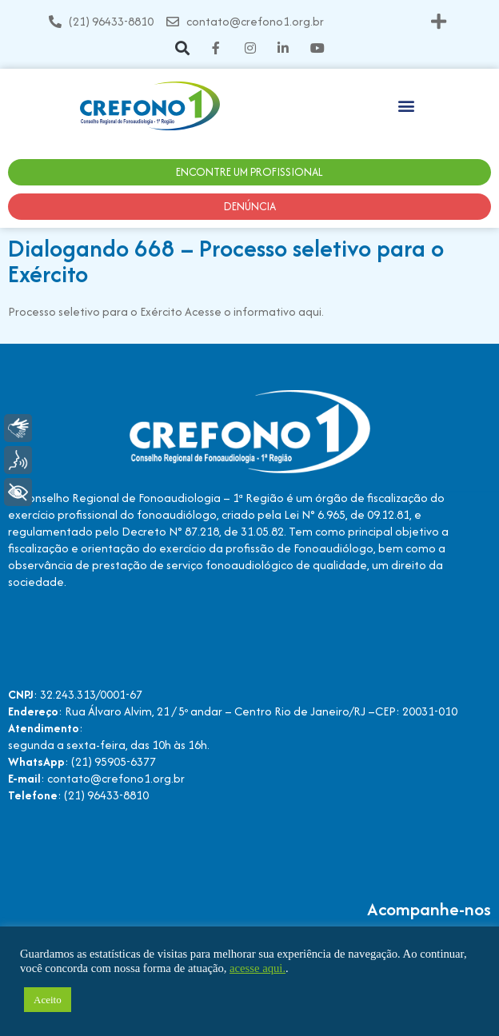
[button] (439, 21)
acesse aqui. (257, 968)
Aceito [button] (48, 1000)
